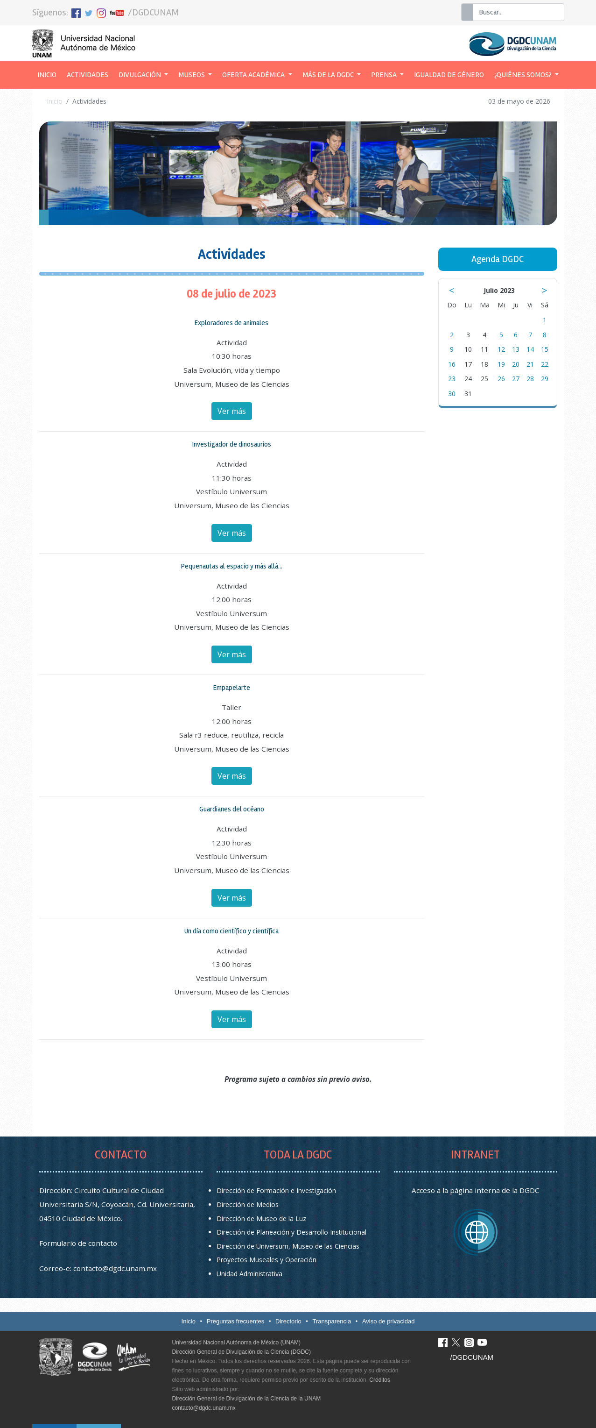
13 (515, 349)
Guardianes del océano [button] (231, 809)
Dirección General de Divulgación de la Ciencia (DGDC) (241, 1352)
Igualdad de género (449, 74)
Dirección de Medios (248, 1204)
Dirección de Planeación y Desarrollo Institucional (291, 1232)
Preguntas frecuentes (236, 1321)
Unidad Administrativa (249, 1273)
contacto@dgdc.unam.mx (115, 1268)
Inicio (49, 73)
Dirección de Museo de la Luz (261, 1218)
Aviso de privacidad (388, 1321)
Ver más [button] (231, 411)
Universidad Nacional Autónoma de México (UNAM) (236, 1342)
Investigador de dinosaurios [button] (231, 444)
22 (544, 364)
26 (501, 378)
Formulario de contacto (78, 1243)
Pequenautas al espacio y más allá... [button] (231, 566)
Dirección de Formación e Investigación (276, 1190)
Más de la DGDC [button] (328, 74)
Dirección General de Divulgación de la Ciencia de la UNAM (246, 1398)
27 (515, 378)
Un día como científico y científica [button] (231, 931)
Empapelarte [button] (231, 687)
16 (452, 364)
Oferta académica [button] (254, 74)
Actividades (87, 74)
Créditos (379, 1380)
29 (544, 378)
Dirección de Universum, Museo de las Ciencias (288, 1246)
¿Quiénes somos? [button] (523, 74)
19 (501, 364)
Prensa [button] (384, 74)
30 (452, 393)
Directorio (288, 1321)
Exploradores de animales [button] (231, 323)
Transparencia (332, 1321)
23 (452, 378)
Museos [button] (192, 74)
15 (544, 349)
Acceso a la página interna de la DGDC (476, 1190)
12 (501, 349)
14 (530, 349)
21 (530, 364)
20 (515, 364)
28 (530, 378)
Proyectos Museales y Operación (266, 1259)
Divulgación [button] (140, 74)
